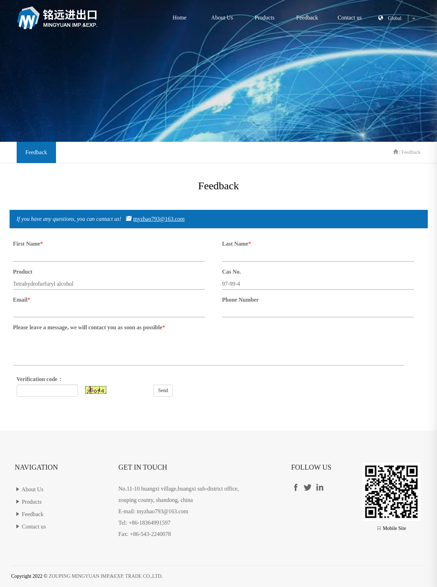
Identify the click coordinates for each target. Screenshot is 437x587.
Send (163, 390)
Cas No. (231, 272)
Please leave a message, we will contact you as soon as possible (87, 327)
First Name (26, 244)
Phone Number (240, 300)
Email (20, 300)
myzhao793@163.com (159, 219)
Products (265, 18)
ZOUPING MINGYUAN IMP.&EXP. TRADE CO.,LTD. (106, 576)
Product (23, 272)
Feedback (307, 18)
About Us (222, 18)
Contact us (350, 18)
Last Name (235, 244)
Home (179, 18)
